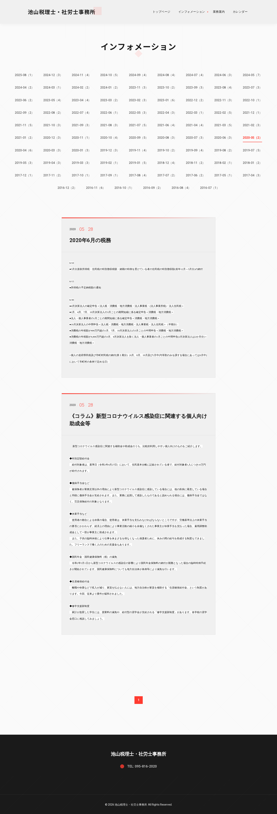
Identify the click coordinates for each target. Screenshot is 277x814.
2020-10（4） (110, 137)
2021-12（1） (253, 112)
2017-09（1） (110, 174)
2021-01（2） (24, 137)
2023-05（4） (52, 100)
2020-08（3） (167, 137)
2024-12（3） (52, 75)
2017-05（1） (224, 174)
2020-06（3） (224, 137)
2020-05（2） (253, 137)
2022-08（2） (52, 112)
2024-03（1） (52, 87)
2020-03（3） (52, 150)
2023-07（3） (253, 87)
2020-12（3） (52, 137)
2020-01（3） (81, 150)
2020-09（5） (138, 137)
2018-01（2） (253, 162)
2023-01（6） (167, 100)
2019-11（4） (138, 150)
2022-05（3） (138, 112)
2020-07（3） (196, 137)
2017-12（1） (24, 174)
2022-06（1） (110, 112)
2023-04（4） (81, 100)
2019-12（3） (110, 150)
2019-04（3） (52, 162)
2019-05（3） (24, 162)
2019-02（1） (110, 162)
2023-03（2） (110, 100)
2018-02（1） (224, 162)
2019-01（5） (138, 162)
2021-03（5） (224, 125)
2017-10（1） (81, 174)
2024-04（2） (24, 87)
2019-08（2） (224, 150)
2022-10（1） (253, 100)
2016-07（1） (210, 187)
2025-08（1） (24, 75)
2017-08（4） (138, 174)
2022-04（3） (167, 112)
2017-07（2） (167, 174)
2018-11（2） (196, 162)
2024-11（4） (81, 75)
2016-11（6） (95, 187)
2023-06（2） (24, 100)
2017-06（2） (196, 174)
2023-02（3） (138, 100)
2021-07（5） (138, 125)
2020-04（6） (24, 150)
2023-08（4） (224, 87)
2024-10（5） (110, 75)
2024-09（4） (138, 75)
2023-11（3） (138, 87)
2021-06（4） (167, 125)
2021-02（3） (253, 125)
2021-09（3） (81, 125)
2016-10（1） (124, 187)
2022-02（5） (224, 112)
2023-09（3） (196, 87)
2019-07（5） (253, 150)
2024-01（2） (110, 87)
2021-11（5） (24, 125)
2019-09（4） (196, 150)
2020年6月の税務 (90, 245)
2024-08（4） (167, 75)
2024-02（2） (81, 87)
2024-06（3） (224, 75)
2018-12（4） (167, 162)
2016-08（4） (181, 187)
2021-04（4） (196, 125)
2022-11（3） (224, 100)
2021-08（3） (110, 125)
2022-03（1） (196, 112)
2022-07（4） (81, 112)
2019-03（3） (81, 162)
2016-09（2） (153, 187)
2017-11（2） (52, 174)
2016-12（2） (67, 187)
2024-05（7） (253, 75)
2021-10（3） (52, 125)
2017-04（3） (253, 174)
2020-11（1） (81, 137)
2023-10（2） (167, 87)
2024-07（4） (196, 75)
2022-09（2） (24, 112)
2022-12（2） (196, 100)
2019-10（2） (167, 150)
